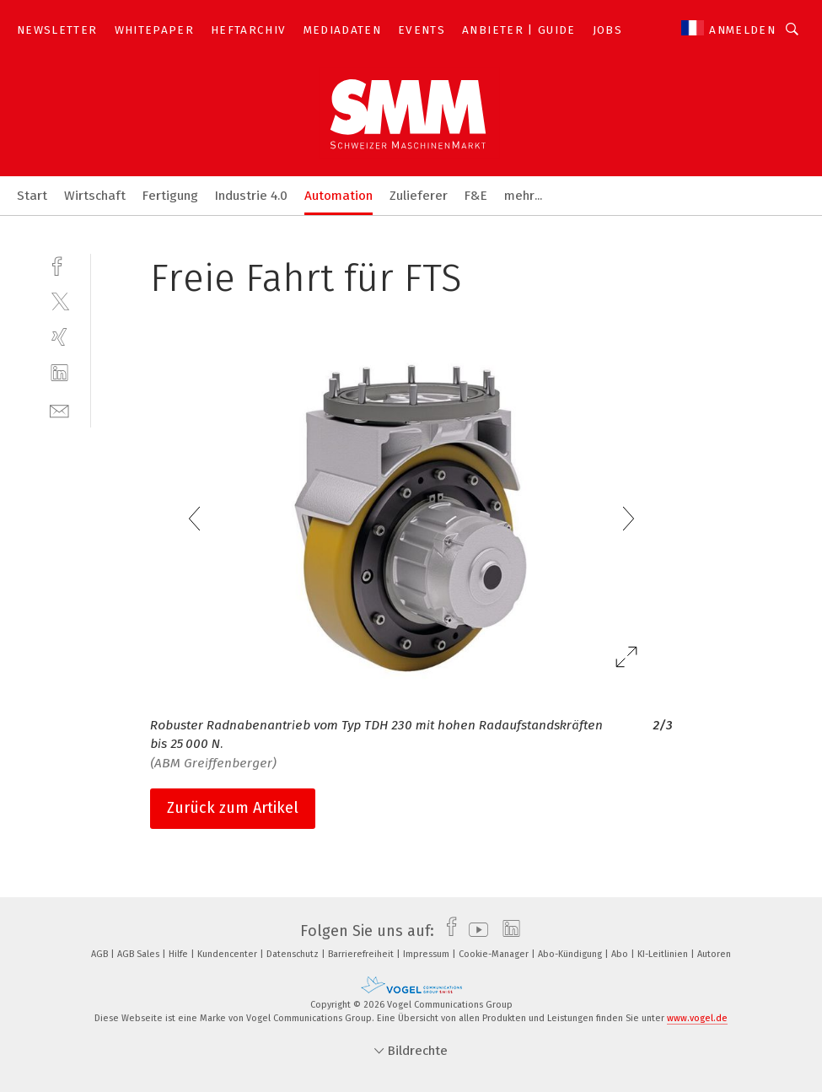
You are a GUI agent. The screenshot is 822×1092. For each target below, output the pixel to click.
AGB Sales (139, 954)
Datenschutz (293, 954)
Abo (621, 954)
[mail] (59, 409)
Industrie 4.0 (251, 195)
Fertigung (170, 195)
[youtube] (474, 931)
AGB (100, 954)
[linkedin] (59, 373)
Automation (338, 195)
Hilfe (180, 954)
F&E (476, 195)
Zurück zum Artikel (232, 808)
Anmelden (742, 30)
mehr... (523, 195)
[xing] (59, 336)
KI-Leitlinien (663, 954)
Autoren (714, 954)
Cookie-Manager (495, 954)
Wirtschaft (95, 195)
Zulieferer (419, 195)
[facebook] (59, 264)
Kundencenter (228, 954)
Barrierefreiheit (362, 954)
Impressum (427, 954)
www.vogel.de (697, 1018)
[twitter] (59, 300)
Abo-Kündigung (571, 954)
